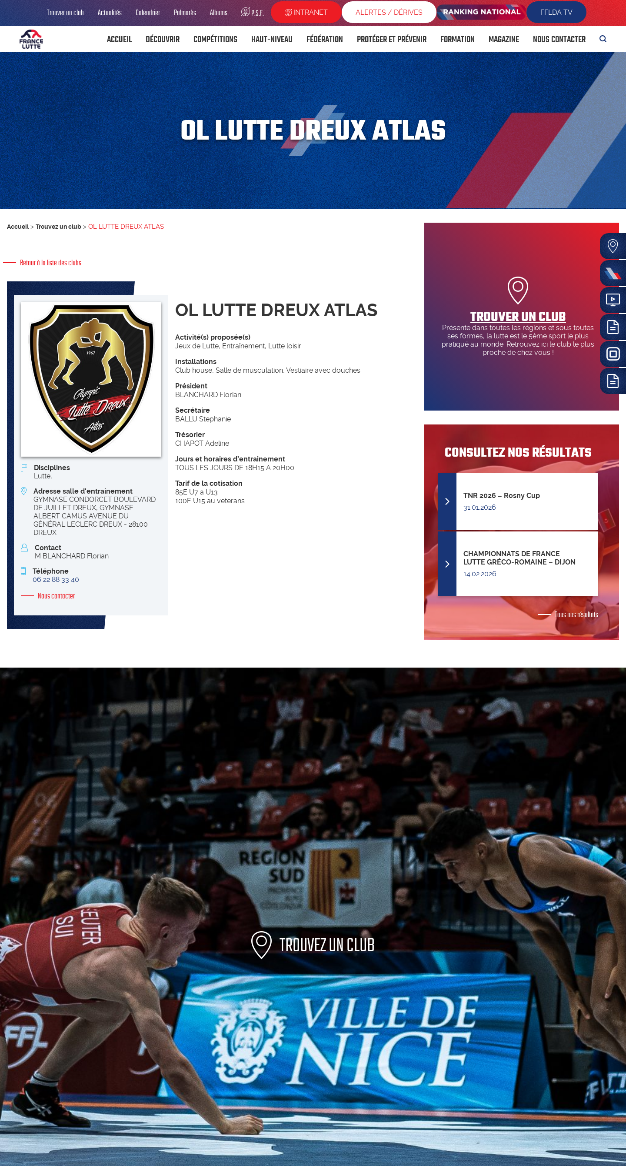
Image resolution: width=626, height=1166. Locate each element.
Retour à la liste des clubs (50, 262)
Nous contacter (56, 595)
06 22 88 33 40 (56, 579)
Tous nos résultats (576, 614)
